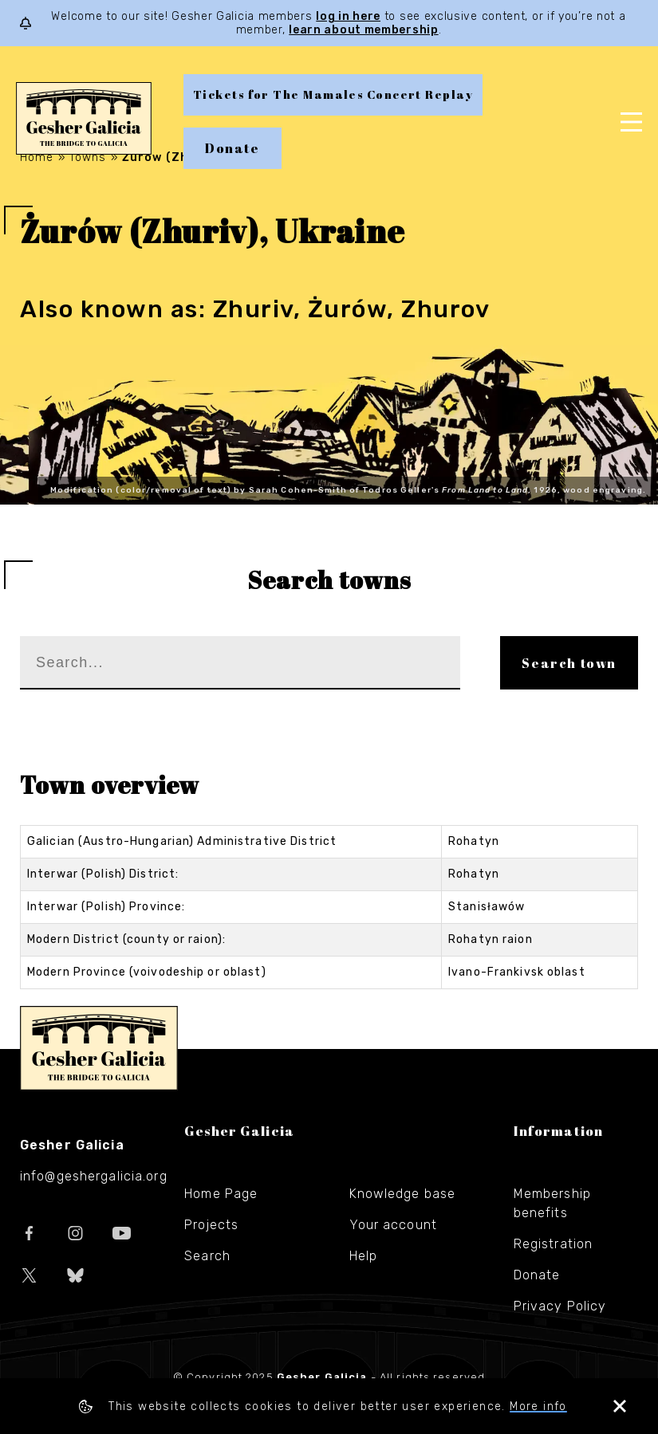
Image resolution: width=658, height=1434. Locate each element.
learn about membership (363, 30)
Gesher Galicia (99, 1048)
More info (538, 1406)
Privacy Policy (560, 1306)
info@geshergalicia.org (93, 1176)
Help (363, 1255)
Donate (232, 148)
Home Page (221, 1193)
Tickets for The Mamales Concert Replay (333, 94)
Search (207, 1255)
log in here (348, 16)
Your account (393, 1224)
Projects (211, 1224)
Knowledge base (402, 1193)
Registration (553, 1243)
